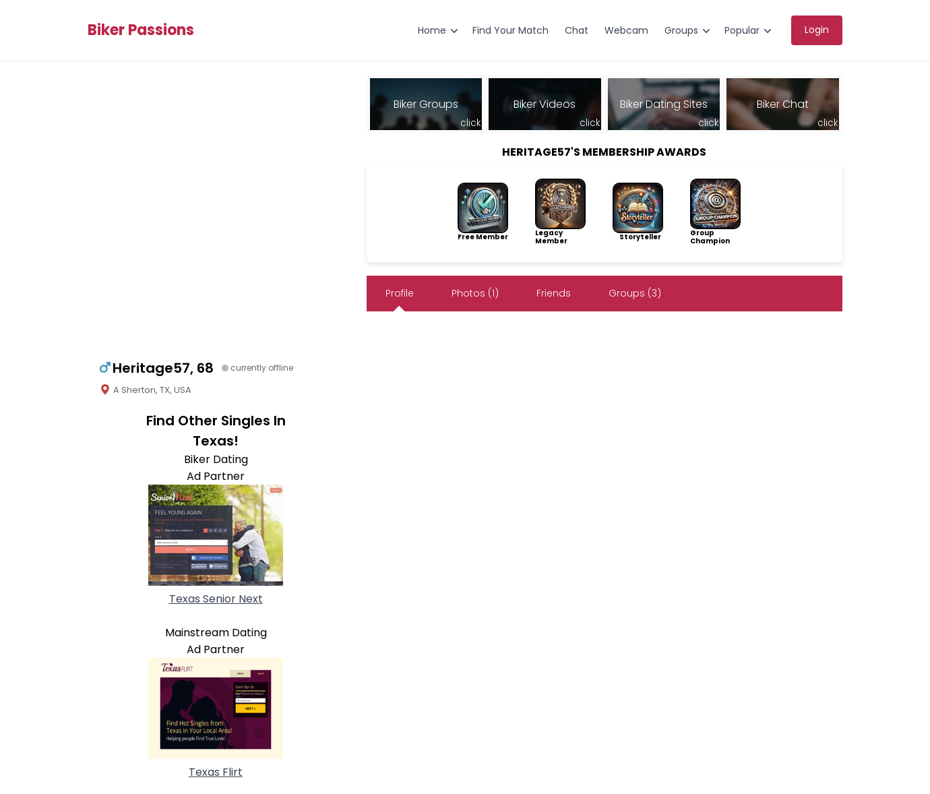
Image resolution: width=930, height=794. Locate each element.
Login (817, 29)
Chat (576, 30)
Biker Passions (141, 30)
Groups (681, 30)
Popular (742, 30)
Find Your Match (510, 30)
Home (432, 30)
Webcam (626, 30)
